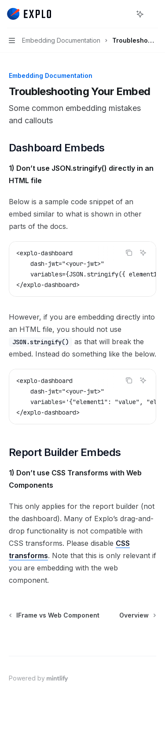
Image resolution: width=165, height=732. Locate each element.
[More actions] (153, 14)
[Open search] (124, 14)
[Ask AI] (143, 252)
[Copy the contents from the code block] (129, 252)
